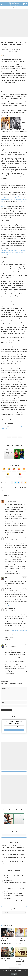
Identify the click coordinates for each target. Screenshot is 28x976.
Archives (14, 909)
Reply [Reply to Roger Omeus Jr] (25, 588)
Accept (14, 974)
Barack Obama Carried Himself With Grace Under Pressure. (14, 876)
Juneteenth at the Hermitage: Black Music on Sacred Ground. (15, 883)
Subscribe (14, 730)
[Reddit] (22, 482)
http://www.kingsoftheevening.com (19, 630)
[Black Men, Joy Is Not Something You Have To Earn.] (7, 952)
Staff (3, 49)
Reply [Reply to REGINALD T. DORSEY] (25, 608)
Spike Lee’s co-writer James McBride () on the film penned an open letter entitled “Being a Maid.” (13, 252)
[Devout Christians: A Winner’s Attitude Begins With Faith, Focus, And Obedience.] (21, 952)
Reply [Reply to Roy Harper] (25, 537)
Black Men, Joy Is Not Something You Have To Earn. (13, 854)
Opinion (8, 51)
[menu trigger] (2, 4)
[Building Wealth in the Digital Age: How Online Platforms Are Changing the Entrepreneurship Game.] (7, 932)
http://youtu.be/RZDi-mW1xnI (12, 605)
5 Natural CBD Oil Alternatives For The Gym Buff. (14, 888)
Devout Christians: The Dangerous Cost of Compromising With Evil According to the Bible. (14, 894)
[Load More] (14, 968)
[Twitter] (15, 482)
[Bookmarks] (24, 4)
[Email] (25, 482)
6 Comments (17, 49)
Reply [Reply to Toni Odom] (25, 500)
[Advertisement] (14, 23)
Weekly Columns (13, 51)
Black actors (3, 206)
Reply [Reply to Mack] (25, 644)
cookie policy (15, 971)
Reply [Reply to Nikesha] (25, 577)
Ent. (2, 51)
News (5, 51)
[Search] (26, 4)
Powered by (14, 735)
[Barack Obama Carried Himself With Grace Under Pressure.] (21, 932)
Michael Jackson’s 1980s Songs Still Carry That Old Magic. (15, 901)
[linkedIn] (18, 482)
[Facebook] (12, 482)
